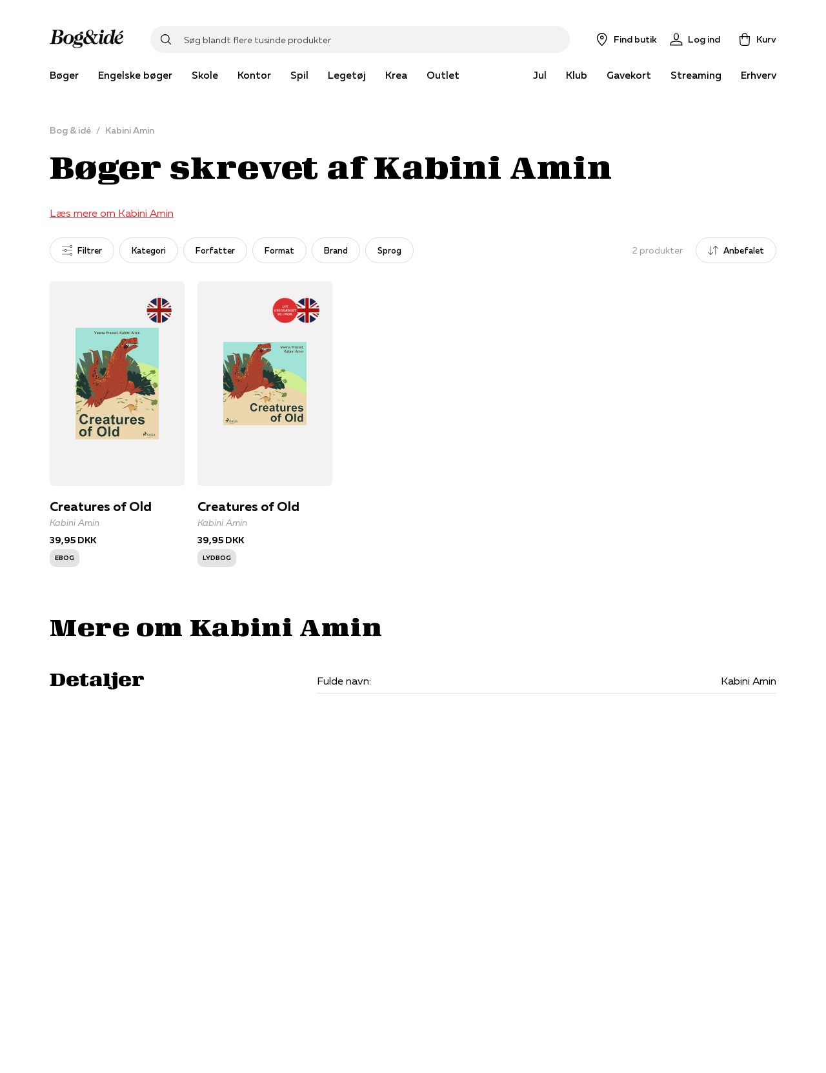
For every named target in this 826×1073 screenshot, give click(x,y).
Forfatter (215, 250)
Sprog (389, 250)
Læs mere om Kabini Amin (112, 212)
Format (279, 250)
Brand (336, 250)
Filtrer (82, 250)
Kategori (149, 250)
